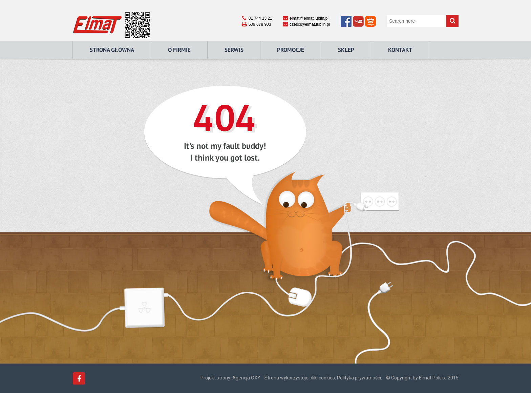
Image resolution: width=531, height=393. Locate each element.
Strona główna (112, 50)
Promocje (290, 50)
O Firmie (179, 50)
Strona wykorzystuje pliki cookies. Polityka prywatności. (323, 377)
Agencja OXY (246, 377)
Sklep (346, 50)
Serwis (234, 50)
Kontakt (400, 50)
